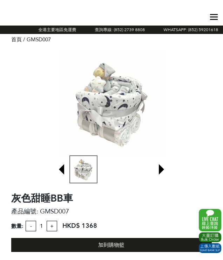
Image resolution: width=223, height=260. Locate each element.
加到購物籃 (111, 244)
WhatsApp (210, 220)
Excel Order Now (210, 237)
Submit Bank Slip (210, 248)
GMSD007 (39, 39)
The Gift (37, 17)
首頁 (16, 39)
